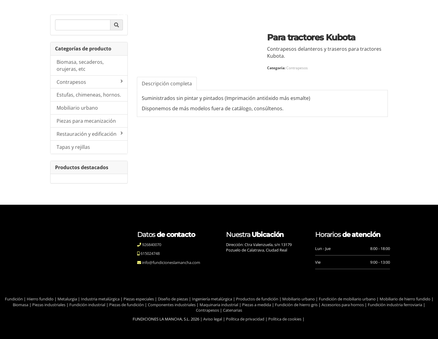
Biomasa (20, 304)
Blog (280, 13)
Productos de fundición (257, 299)
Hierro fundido (40, 299)
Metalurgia (67, 299)
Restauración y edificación (90, 134)
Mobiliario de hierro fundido (405, 299)
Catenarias (232, 310)
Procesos (221, 13)
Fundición (14, 299)
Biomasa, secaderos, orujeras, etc (80, 65)
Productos (254, 13)
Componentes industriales (172, 304)
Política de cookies (284, 319)
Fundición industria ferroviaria (395, 304)
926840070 (151, 244)
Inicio (123, 13)
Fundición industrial (87, 304)
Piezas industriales (48, 304)
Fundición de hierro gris (296, 304)
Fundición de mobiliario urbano (347, 299)
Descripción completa (167, 83)
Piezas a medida (256, 304)
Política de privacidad (245, 319)
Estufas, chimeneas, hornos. (89, 94)
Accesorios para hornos (343, 304)
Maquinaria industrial (219, 304)
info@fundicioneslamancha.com (170, 262)
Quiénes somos (157, 13)
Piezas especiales (138, 299)
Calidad (193, 13)
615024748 (150, 253)
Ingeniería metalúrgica (212, 299)
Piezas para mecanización (86, 121)
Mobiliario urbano (77, 107)
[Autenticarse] (7, 328)
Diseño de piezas (173, 299)
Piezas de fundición (126, 304)
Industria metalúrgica (100, 299)
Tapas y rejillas (73, 147)
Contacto (305, 13)
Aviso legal (212, 319)
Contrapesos (90, 82)
